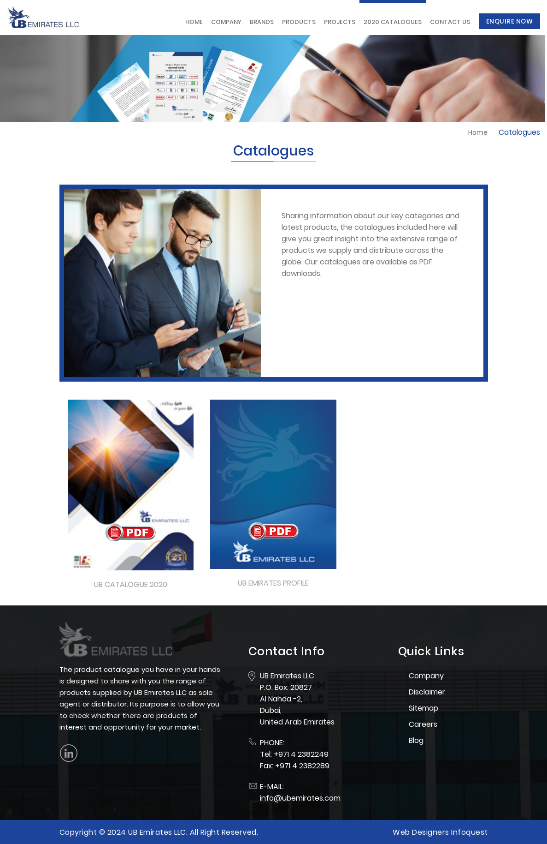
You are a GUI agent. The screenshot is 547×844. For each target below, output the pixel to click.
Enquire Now (509, 21)
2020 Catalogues (393, 22)
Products (299, 22)
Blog (416, 740)
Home (194, 22)
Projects (339, 22)
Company (226, 22)
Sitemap (423, 708)
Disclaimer (427, 692)
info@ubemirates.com (300, 798)
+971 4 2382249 (301, 754)
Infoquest (469, 832)
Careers (423, 724)
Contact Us (450, 22)
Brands (262, 22)
